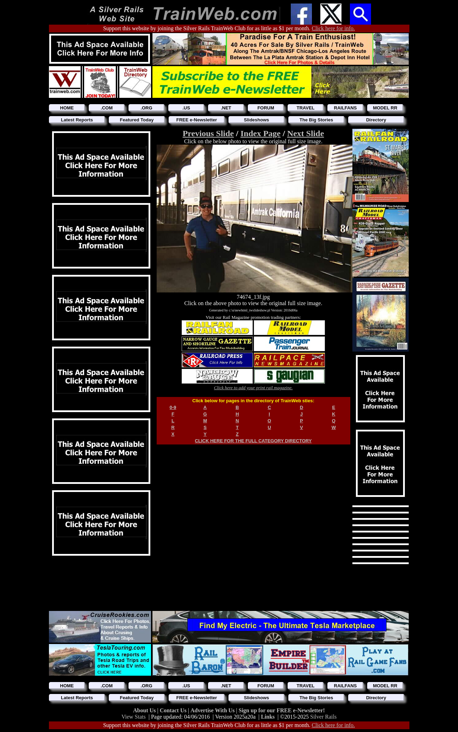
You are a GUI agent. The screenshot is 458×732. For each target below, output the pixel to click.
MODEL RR (385, 108)
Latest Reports (77, 119)
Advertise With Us (213, 710)
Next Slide (305, 133)
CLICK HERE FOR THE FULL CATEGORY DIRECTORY (253, 440)
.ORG (146, 108)
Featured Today (137, 119)
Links (268, 717)
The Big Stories (316, 119)
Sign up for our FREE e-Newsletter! (282, 710)
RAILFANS (345, 108)
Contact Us (174, 710)
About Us (145, 710)
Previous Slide (208, 133)
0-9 (173, 407)
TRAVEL (305, 108)
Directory (376, 119)
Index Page (260, 133)
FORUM (265, 108)
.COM (107, 108)
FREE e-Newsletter (196, 119)
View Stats (133, 717)
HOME (67, 108)
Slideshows (256, 119)
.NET (226, 108)
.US (186, 108)
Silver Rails (323, 717)
